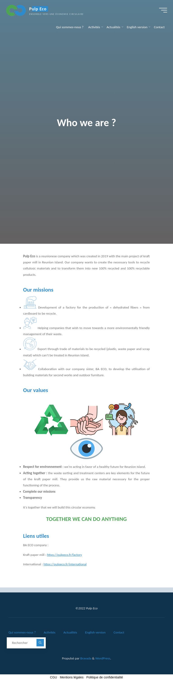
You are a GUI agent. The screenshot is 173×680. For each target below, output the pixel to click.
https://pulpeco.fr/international (66, 564)
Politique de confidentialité (104, 676)
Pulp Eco (38, 9)
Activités (50, 632)
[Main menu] (162, 11)
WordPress (102, 658)
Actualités (70, 632)
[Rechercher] (40, 642)
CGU (53, 676)
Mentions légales (72, 676)
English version (96, 632)
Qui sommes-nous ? (22, 632)
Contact (119, 632)
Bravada (85, 658)
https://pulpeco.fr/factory (65, 555)
